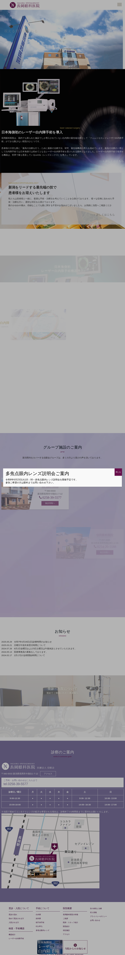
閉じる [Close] (118, 472)
